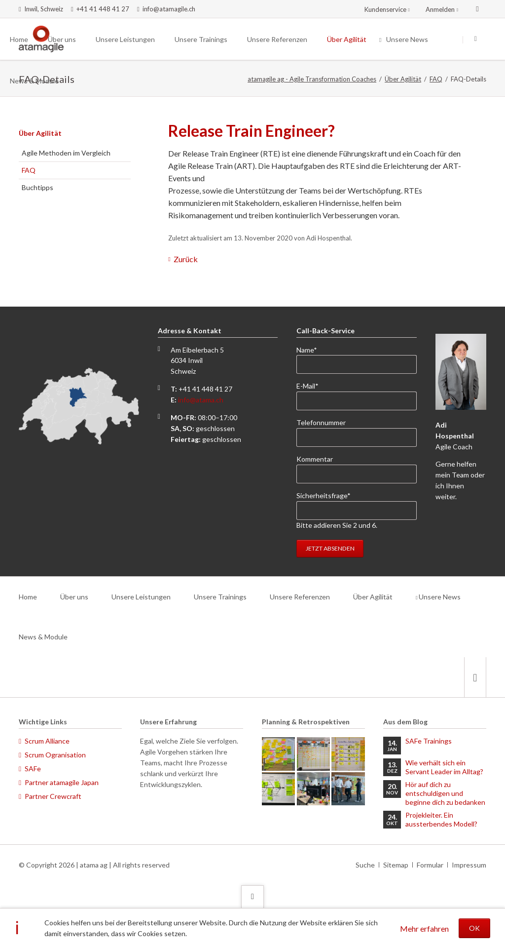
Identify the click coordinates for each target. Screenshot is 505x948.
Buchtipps (37, 187)
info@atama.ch (200, 399)
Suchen (475, 39)
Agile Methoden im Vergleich (66, 153)
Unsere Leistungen (141, 596)
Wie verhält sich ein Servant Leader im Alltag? (444, 767)
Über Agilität (403, 79)
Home (28, 596)
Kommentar (314, 459)
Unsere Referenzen (300, 596)
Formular (430, 865)
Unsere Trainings (220, 596)
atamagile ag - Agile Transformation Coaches (312, 79)
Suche (365, 865)
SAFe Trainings (428, 741)
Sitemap (395, 865)
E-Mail (312, 385)
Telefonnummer (321, 422)
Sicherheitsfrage (323, 495)
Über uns (74, 596)
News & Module (43, 636)
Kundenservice (385, 9)
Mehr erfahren (424, 928)
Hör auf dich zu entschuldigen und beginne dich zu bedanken (445, 793)
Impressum (469, 865)
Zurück (186, 259)
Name (312, 349)
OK (474, 928)
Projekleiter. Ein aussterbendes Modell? (441, 819)
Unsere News (440, 596)
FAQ (436, 79)
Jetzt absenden (330, 548)
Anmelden (440, 9)
